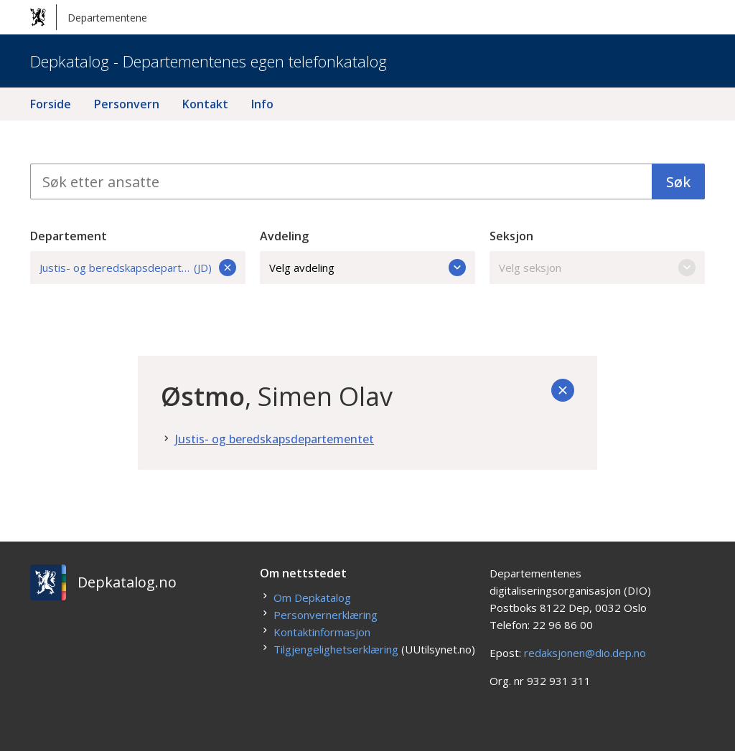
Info (262, 104)
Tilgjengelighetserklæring (335, 649)
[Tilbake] (562, 390)
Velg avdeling (367, 267)
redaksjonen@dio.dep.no (585, 653)
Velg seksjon (597, 267)
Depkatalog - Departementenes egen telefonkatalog (208, 61)
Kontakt (205, 104)
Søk (678, 182)
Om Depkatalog (312, 597)
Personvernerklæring (325, 615)
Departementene (88, 17)
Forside (50, 104)
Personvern (126, 104)
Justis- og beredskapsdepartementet (274, 439)
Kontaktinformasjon (321, 632)
